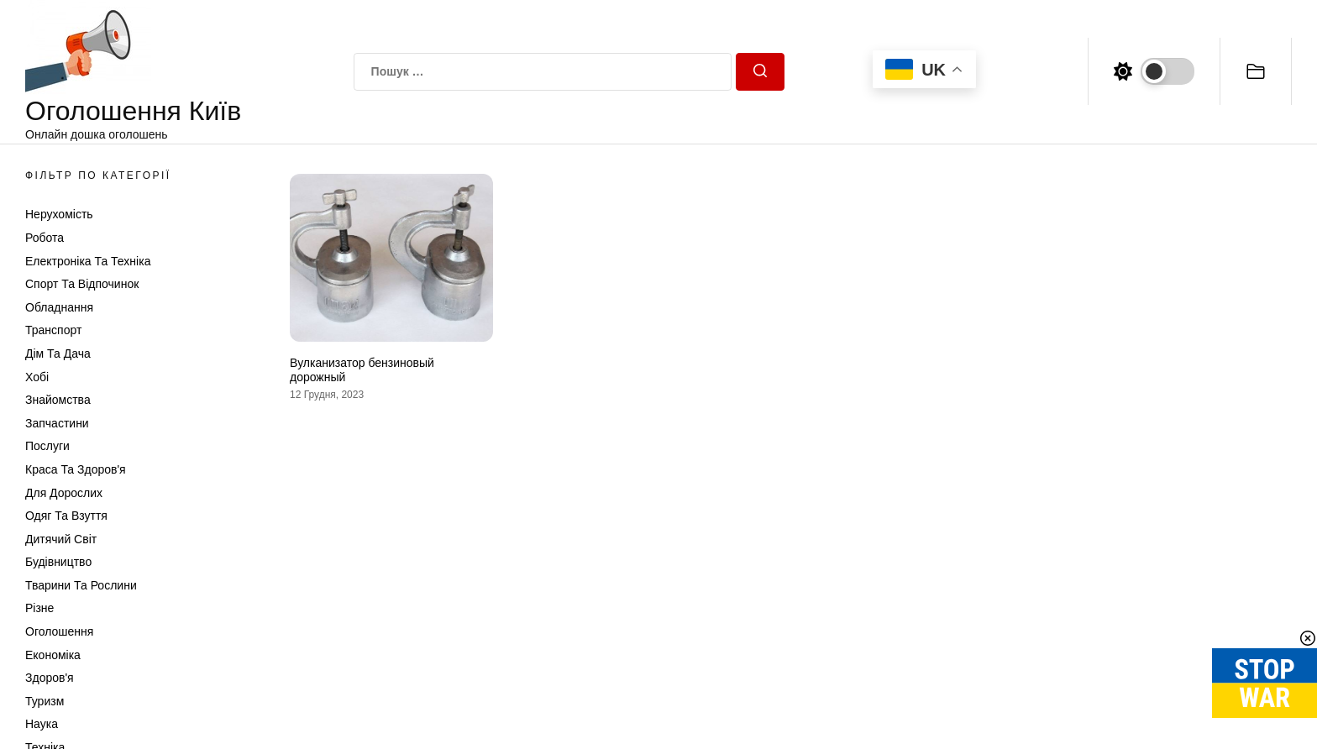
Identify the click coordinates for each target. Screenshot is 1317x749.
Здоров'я (49, 677)
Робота (44, 237)
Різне (39, 608)
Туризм (44, 701)
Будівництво (58, 561)
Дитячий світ (61, 539)
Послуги (47, 446)
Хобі (37, 377)
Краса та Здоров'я (75, 469)
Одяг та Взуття (66, 515)
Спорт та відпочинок (82, 284)
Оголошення (59, 631)
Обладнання (59, 307)
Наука (41, 724)
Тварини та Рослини (81, 585)
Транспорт (53, 330)
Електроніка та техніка (87, 261)
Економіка (53, 655)
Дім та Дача (58, 353)
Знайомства (58, 399)
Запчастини (57, 423)
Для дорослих (63, 493)
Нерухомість (59, 214)
